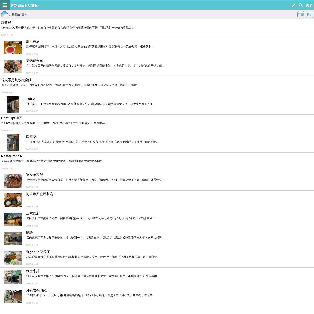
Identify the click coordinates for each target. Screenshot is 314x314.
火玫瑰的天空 (14, 14)
